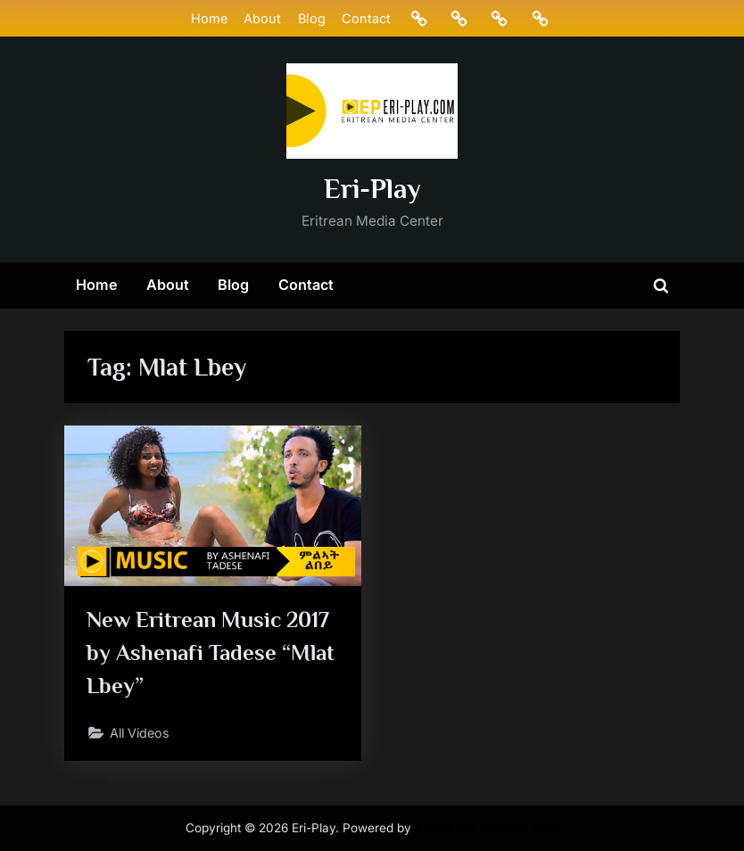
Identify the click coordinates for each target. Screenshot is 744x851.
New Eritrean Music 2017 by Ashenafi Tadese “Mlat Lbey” (211, 652)
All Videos (142, 733)
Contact (366, 18)
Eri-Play (372, 188)
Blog (311, 18)
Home (209, 18)
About (262, 18)
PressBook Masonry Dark (487, 828)
